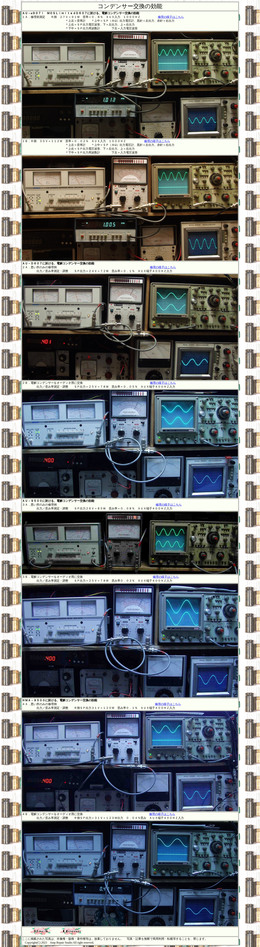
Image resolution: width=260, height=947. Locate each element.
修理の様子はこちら (171, 16)
